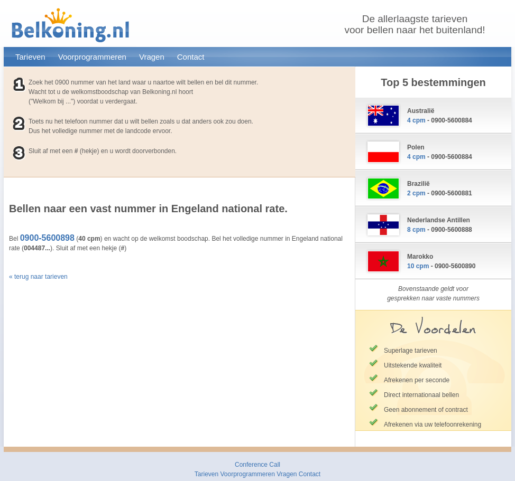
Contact (191, 56)
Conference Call (257, 464)
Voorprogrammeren (92, 56)
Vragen (151, 56)
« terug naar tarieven (38, 276)
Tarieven (30, 56)
